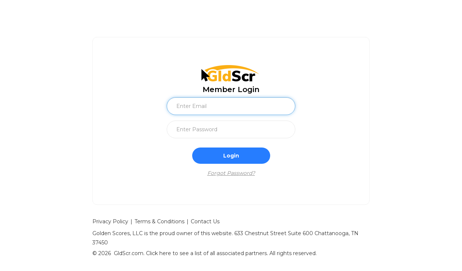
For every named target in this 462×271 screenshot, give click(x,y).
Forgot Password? (231, 173)
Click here (158, 253)
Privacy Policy (110, 221)
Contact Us (205, 221)
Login (231, 155)
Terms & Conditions (159, 221)
